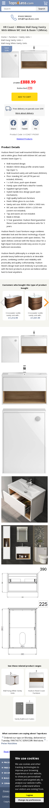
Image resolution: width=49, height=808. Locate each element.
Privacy (6, 791)
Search (41, 8)
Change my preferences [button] (29, 800)
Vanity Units (24, 37)
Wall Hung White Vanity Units (14, 43)
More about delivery (24, 113)
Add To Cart (24, 96)
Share (13, 124)
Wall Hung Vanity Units (11, 40)
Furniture (13, 37)
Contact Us (7, 796)
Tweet (24, 124)
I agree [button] (29, 795)
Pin (35, 124)
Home (4, 37)
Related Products (24, 138)
